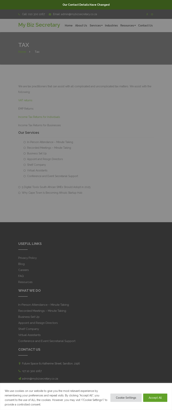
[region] (86, 396)
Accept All (155, 397)
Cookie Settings (126, 397)
